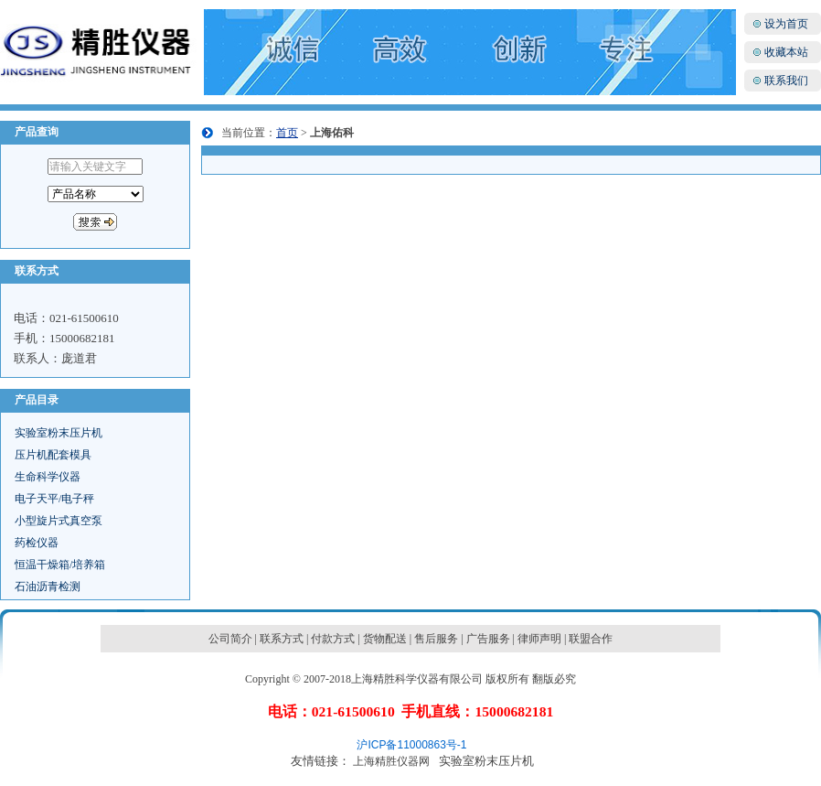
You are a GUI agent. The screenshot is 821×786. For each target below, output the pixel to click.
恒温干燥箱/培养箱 (60, 564)
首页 (287, 132)
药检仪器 (37, 542)
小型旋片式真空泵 (58, 520)
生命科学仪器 (47, 476)
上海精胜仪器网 (391, 761)
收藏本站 (786, 52)
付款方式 (333, 638)
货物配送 (385, 638)
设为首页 (786, 23)
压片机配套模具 (53, 454)
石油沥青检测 (47, 586)
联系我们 (786, 80)
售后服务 (436, 638)
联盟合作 (591, 638)
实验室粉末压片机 (58, 432)
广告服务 (488, 638)
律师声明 (539, 638)
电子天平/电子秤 (54, 498)
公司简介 (230, 638)
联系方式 (282, 638)
